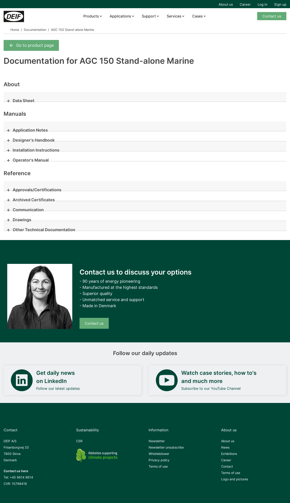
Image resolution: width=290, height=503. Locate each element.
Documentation (35, 30)
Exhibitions (229, 454)
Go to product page (31, 45)
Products (91, 16)
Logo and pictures (234, 479)
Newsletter (157, 441)
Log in (262, 4)
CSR (79, 441)
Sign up (280, 4)
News (225, 447)
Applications (120, 16)
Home (14, 30)
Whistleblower (159, 454)
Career (245, 4)
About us (226, 4)
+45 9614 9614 (21, 477)
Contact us (271, 16)
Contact (227, 466)
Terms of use (158, 466)
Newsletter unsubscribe (166, 447)
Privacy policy (159, 460)
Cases (197, 16)
